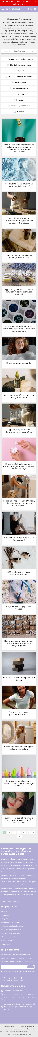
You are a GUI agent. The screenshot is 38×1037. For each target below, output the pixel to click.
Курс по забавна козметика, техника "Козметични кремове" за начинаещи (19, 466)
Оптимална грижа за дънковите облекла (19, 713)
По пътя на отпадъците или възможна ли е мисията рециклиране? (19, 643)
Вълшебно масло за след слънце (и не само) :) (19, 539)
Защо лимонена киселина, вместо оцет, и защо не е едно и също (19, 783)
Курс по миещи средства (19, 363)
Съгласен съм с (18, 971)
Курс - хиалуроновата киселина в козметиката (19, 396)
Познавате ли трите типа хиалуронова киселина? (19, 185)
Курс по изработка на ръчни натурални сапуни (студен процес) (19, 291)
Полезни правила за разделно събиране (19, 608)
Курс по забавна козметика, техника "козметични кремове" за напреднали (19, 328)
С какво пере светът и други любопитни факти (19, 748)
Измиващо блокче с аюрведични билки (19, 679)
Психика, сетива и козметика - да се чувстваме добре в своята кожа (19, 820)
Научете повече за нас (10, 901)
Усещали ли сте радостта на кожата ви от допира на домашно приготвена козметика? (19, 148)
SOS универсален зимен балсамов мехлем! (19, 573)
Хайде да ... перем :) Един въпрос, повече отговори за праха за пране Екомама (19, 503)
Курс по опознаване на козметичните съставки (19, 431)
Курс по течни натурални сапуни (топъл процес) (19, 256)
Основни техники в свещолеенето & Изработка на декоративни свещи (19, 220)
